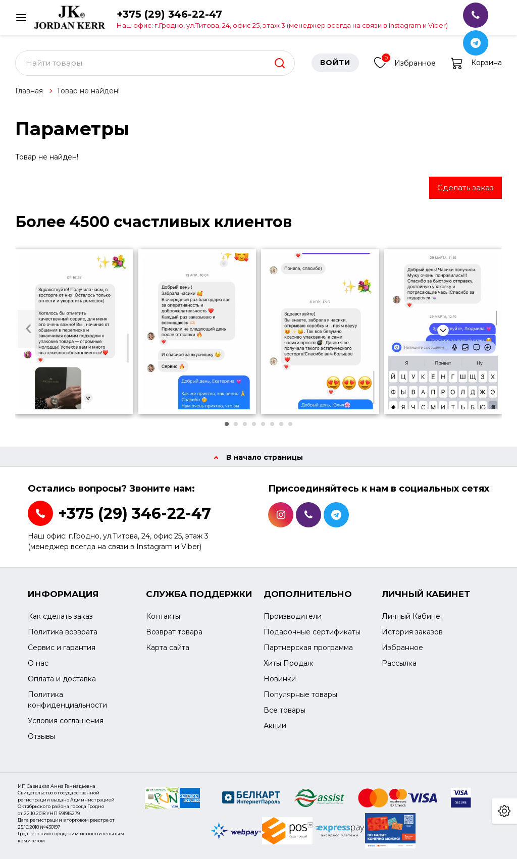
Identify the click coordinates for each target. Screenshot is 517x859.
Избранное (405, 62)
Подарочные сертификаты (312, 631)
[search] (280, 63)
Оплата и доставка (62, 678)
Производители (293, 616)
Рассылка (399, 663)
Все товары (284, 710)
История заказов (412, 631)
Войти (335, 63)
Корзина (476, 63)
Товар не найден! (88, 90)
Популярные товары (300, 694)
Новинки (280, 678)
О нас (38, 663)
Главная (29, 90)
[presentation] (28, 329)
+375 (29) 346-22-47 (282, 18)
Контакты (163, 616)
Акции (275, 725)
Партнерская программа (308, 647)
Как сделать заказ (60, 616)
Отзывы (41, 736)
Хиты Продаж (288, 663)
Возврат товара (174, 631)
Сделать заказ (465, 187)
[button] (226, 423)
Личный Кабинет (413, 616)
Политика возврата (62, 631)
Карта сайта (167, 647)
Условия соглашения (66, 720)
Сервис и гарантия (61, 647)
